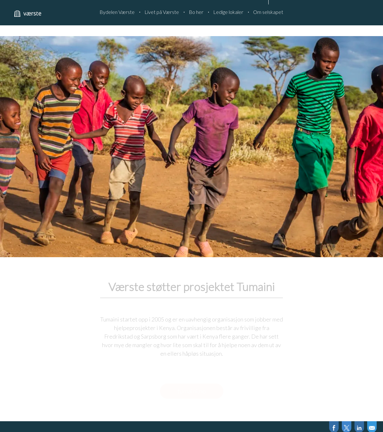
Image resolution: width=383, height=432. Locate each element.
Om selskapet (268, 12)
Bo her (196, 12)
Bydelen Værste (117, 12)
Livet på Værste (161, 12)
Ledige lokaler (228, 12)
